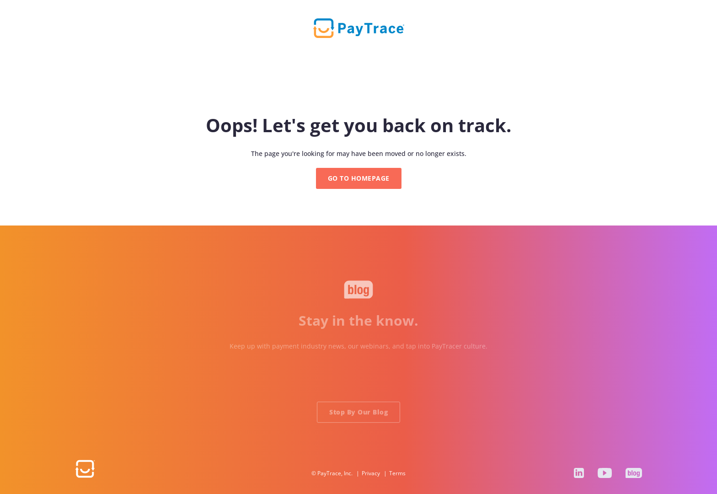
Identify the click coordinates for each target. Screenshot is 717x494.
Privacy (371, 473)
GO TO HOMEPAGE (359, 178)
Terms (397, 473)
